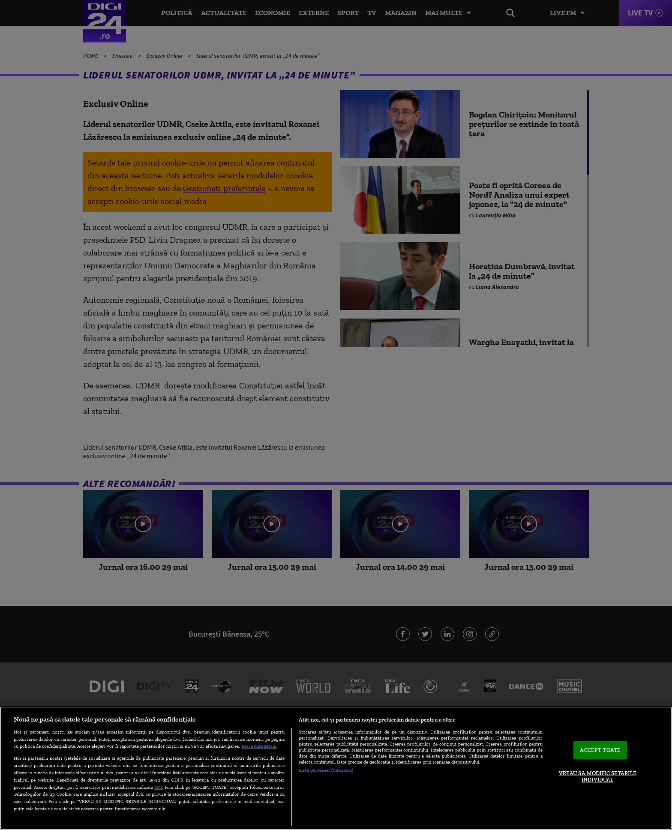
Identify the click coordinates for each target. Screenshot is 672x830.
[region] (336, 768)
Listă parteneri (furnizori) (326, 770)
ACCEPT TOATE (600, 750)
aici (158, 787)
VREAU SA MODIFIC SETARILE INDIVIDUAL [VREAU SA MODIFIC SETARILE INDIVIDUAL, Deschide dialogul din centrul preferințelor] (597, 776)
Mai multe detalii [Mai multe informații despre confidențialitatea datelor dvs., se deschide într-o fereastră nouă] (259, 746)
